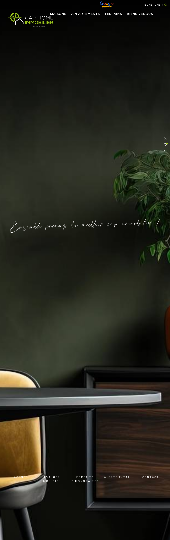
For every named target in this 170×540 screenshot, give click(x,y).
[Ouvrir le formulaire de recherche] (155, 4)
